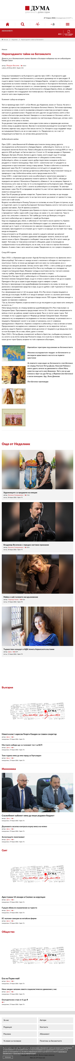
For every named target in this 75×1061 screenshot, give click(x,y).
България (7, 687)
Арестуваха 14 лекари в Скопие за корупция (23, 897)
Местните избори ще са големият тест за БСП (22, 745)
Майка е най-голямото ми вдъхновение (21, 597)
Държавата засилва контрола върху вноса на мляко (24, 826)
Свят (4, 850)
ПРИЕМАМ (8, 1057)
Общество (8, 932)
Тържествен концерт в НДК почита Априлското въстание (29, 649)
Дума (9, 651)
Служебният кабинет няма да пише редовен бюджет (28, 816)
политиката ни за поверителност (24, 1053)
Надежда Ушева (13, 599)
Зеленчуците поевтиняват (13, 837)
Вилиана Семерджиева (15, 495)
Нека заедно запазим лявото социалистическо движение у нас (29, 989)
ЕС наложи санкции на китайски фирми (19, 918)
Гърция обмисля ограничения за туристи (19, 908)
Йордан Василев (12, 65)
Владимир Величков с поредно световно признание (26, 545)
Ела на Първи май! (11, 979)
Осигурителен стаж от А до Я (15, 1000)
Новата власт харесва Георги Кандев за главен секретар (29, 734)
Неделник (15, 39)
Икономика (9, 769)
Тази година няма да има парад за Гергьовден (21, 756)
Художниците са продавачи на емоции (20, 493)
